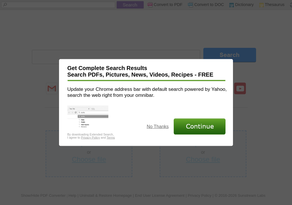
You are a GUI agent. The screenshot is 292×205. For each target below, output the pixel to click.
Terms (111, 137)
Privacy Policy (90, 137)
